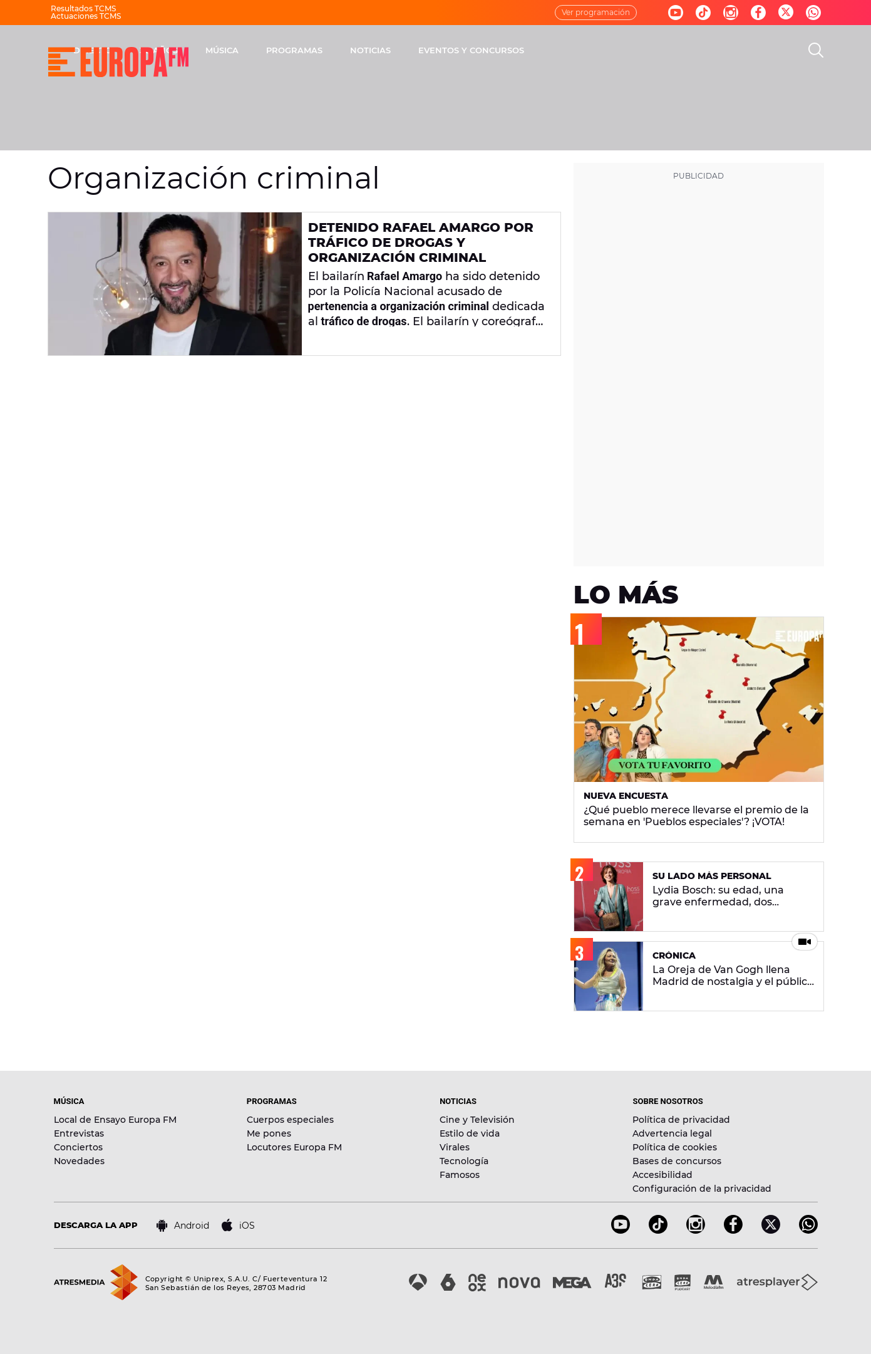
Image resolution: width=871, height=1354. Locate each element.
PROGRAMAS (459, 50)
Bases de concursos (676, 1161)
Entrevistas (79, 1133)
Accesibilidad (662, 1174)
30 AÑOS (323, 50)
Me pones (269, 1133)
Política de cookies (674, 1147)
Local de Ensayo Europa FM (115, 1119)
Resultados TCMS (83, 8)
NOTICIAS (535, 50)
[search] (815, 50)
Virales (455, 1147)
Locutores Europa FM (294, 1147)
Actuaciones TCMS (86, 16)
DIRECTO (257, 50)
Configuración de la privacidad (701, 1188)
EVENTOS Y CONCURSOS (636, 50)
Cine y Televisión (477, 1119)
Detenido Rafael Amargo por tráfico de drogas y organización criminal (420, 242)
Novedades (79, 1161)
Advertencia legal (672, 1133)
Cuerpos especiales (290, 1119)
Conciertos (78, 1147)
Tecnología (464, 1161)
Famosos (460, 1174)
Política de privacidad (681, 1119)
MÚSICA (386, 50)
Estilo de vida (470, 1133)
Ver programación (596, 12)
